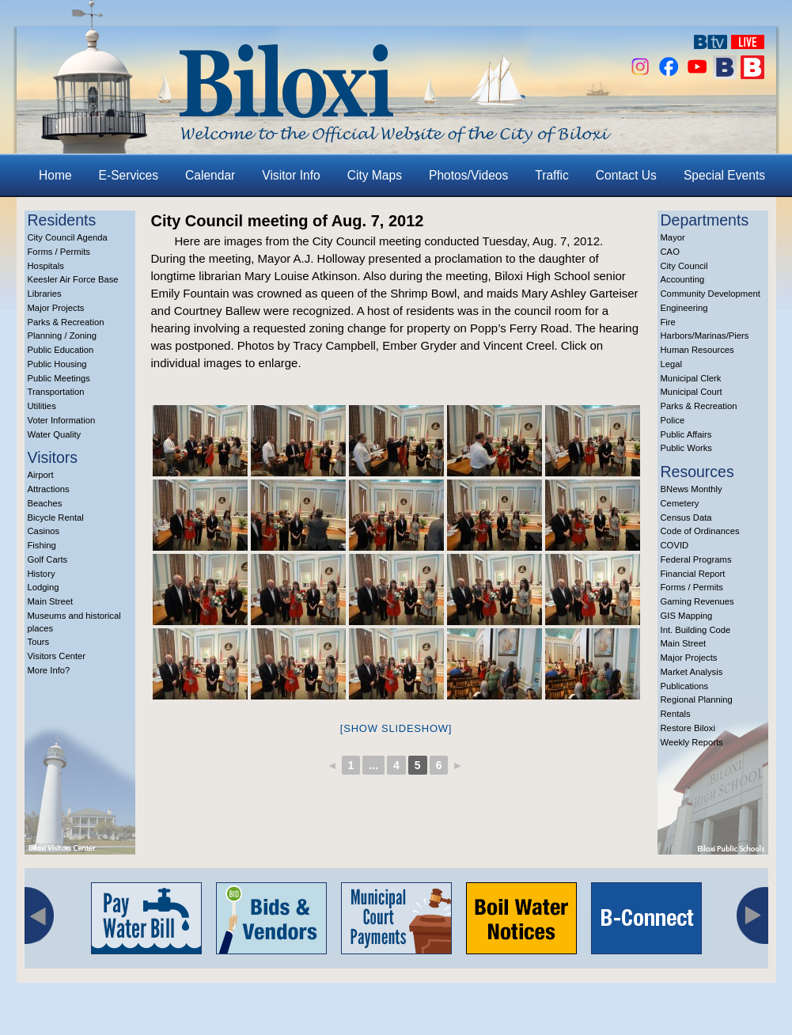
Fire (668, 322)
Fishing (42, 545)
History (41, 573)
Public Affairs (686, 434)
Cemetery (680, 503)
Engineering (684, 308)
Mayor (673, 237)
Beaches (45, 503)
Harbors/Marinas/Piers (705, 335)
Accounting (683, 279)
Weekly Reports (692, 742)
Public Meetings (59, 378)
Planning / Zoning (62, 335)
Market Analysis (692, 672)
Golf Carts (48, 559)
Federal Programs (696, 559)
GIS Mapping (687, 615)
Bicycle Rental (56, 517)
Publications (685, 686)
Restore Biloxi (688, 728)
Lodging (43, 587)
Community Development (710, 293)
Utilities (42, 406)
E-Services (128, 175)
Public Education (61, 349)
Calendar (210, 175)
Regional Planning (697, 699)
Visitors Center (57, 656)
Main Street (51, 601)
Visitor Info (291, 175)
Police (673, 420)
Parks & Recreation (66, 322)
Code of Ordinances (700, 531)
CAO (670, 251)
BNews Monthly (691, 489)
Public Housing (57, 364)
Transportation (56, 391)
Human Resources (697, 349)
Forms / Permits (59, 251)
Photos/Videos (468, 175)
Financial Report (693, 573)
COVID (675, 545)
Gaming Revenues (697, 601)
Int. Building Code (696, 630)
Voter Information (62, 420)
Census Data (686, 517)
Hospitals (46, 266)
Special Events (724, 175)
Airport (41, 475)
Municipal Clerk (691, 378)
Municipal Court (691, 391)
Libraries (45, 293)
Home (55, 175)
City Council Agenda (68, 237)
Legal (672, 364)
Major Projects (56, 308)
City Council (684, 266)
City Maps (374, 175)
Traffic (551, 175)
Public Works (686, 448)
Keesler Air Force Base (73, 279)
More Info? (49, 670)
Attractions (49, 489)
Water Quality (54, 434)
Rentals (676, 713)
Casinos (44, 531)
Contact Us (626, 175)
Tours (39, 641)
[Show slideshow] (396, 728)
